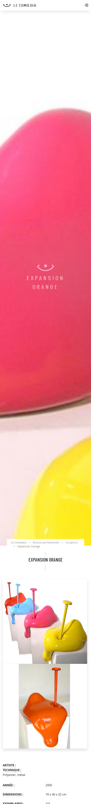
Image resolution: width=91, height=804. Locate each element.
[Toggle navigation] (87, 6)
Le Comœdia (18, 542)
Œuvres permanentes (46, 542)
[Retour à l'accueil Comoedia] (47, 5)
